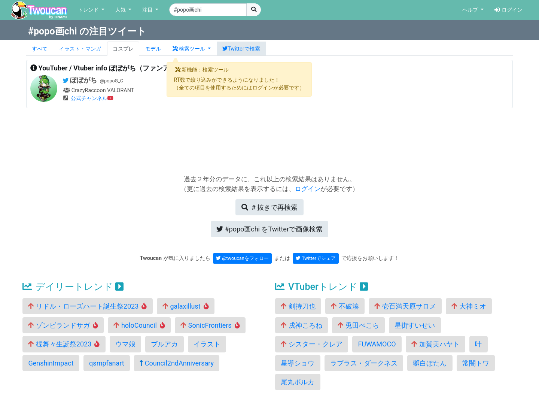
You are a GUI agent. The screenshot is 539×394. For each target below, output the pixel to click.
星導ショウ (297, 363)
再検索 (269, 207)
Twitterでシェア (316, 258)
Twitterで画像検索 (269, 229)
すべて (40, 49)
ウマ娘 (125, 344)
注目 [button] (148, 10)
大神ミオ (468, 306)
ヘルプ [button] (470, 10)
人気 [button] (121, 10)
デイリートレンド (73, 286)
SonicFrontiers (210, 325)
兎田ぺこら (358, 325)
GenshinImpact (50, 363)
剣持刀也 (298, 306)
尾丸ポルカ (297, 382)
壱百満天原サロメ (405, 306)
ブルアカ (164, 344)
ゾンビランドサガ (63, 325)
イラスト (207, 344)
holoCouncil (139, 325)
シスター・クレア (311, 344)
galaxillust (185, 306)
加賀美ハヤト (435, 344)
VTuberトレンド (321, 286)
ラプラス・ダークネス (364, 363)
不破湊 (345, 306)
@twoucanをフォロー (242, 258)
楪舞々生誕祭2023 (64, 344)
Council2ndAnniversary (177, 363)
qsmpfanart (106, 363)
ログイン (508, 10)
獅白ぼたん (430, 363)
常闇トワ (475, 363)
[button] (192, 49)
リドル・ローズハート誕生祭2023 (87, 306)
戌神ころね (301, 325)
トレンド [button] (89, 10)
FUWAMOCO (377, 344)
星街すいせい (415, 325)
